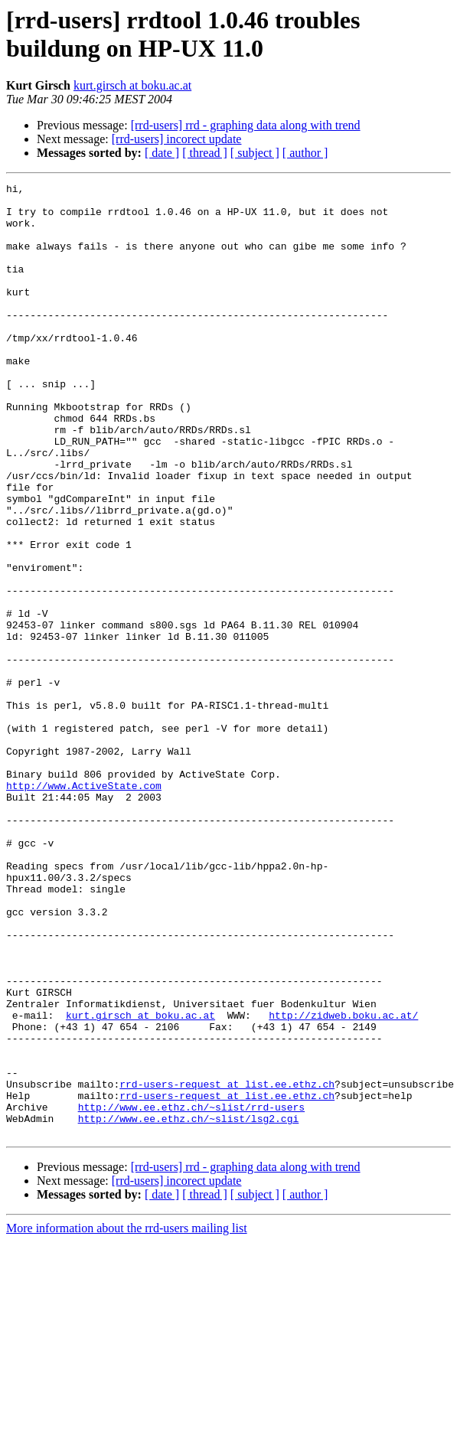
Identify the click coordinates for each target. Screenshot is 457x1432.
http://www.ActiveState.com (84, 907)
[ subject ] (254, 152)
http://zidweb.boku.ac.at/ (343, 1182)
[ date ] (162, 152)
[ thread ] (204, 152)
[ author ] (305, 152)
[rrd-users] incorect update (177, 138)
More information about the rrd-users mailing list (126, 1418)
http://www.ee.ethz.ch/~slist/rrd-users (191, 1293)
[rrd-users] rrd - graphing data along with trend (246, 125)
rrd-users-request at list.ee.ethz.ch (227, 1265)
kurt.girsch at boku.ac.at (132, 85)
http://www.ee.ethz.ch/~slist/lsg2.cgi (188, 1306)
